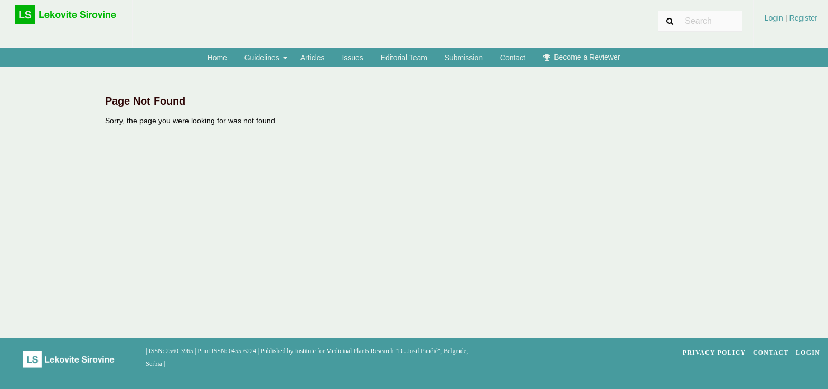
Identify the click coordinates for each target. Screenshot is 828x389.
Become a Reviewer (581, 57)
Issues (352, 57)
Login (774, 18)
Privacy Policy (714, 352)
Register (802, 18)
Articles (312, 57)
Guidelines (261, 57)
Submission (464, 57)
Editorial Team (404, 57)
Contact (512, 57)
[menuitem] (790, 22)
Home (217, 57)
